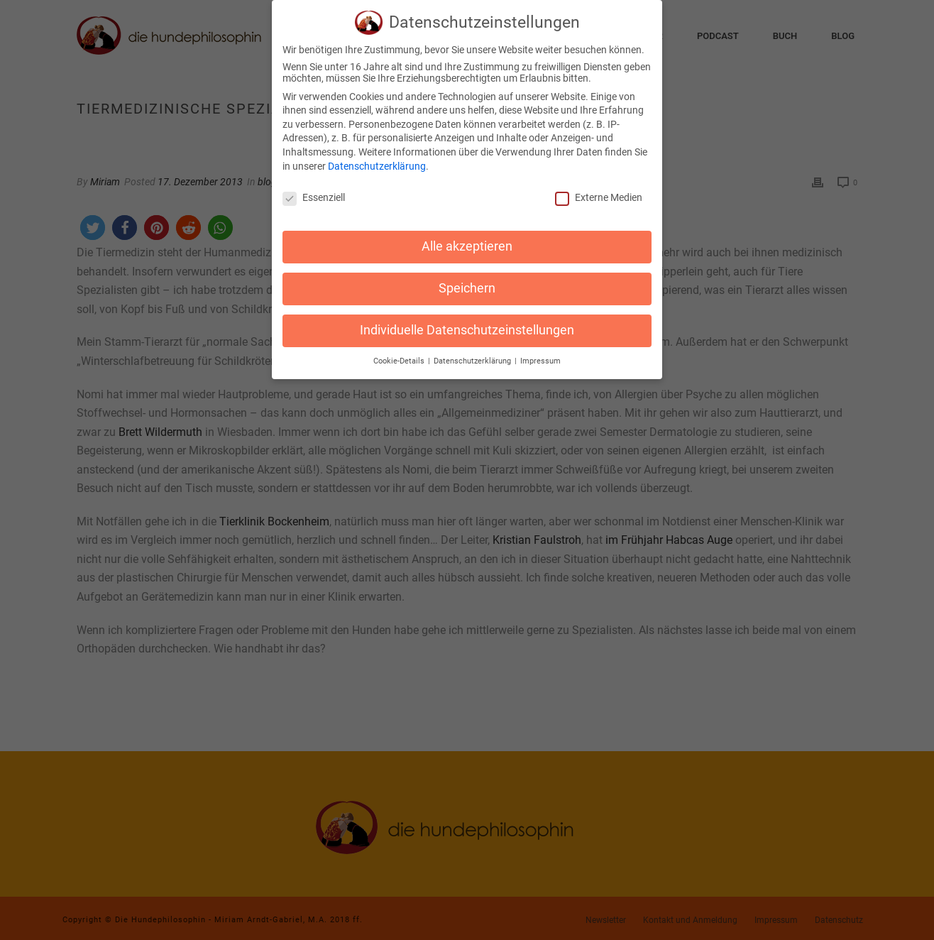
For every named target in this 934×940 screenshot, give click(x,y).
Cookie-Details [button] (400, 354)
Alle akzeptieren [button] (467, 240)
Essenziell (313, 191)
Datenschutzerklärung (377, 159)
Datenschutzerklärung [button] (473, 354)
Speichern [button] (467, 282)
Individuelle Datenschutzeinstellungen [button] (467, 324)
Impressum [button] (540, 354)
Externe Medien (598, 191)
